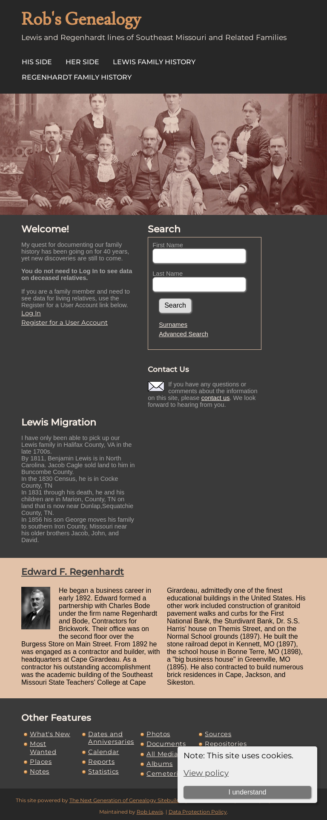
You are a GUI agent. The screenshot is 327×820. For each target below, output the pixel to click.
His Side (37, 62)
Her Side (82, 62)
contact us (215, 397)
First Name (167, 245)
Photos (158, 734)
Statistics (103, 771)
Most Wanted (43, 747)
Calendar (103, 752)
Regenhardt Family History (77, 77)
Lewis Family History (154, 62)
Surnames (173, 324)
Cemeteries (166, 773)
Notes (39, 771)
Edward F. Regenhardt (72, 571)
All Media (162, 754)
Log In (31, 313)
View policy (206, 773)
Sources (218, 734)
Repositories (226, 744)
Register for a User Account (64, 322)
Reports (101, 762)
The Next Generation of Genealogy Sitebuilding (128, 800)
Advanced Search (183, 334)
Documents (166, 744)
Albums (159, 764)
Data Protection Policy (198, 812)
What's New (50, 734)
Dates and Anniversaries (111, 738)
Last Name (167, 273)
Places (41, 762)
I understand (247, 792)
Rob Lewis (150, 812)
